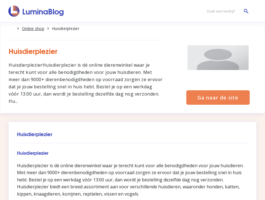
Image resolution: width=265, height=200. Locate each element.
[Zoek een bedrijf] (226, 11)
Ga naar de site (218, 97)
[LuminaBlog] (36, 11)
